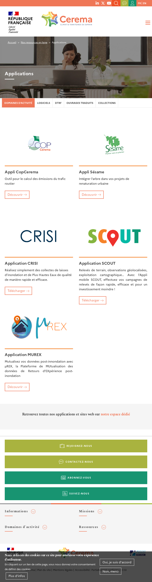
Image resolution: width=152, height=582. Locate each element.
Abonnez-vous (79, 477)
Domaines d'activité (18, 102)
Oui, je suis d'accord (117, 562)
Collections (107, 102)
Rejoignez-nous (79, 445)
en (144, 3)
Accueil (12, 42)
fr (139, 3)
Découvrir (15, 194)
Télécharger (16, 290)
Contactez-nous (79, 461)
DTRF (58, 102)
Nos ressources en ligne (34, 42)
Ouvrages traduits (79, 102)
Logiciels (43, 102)
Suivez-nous (79, 493)
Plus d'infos (17, 576)
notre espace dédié (115, 414)
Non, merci (111, 571)
